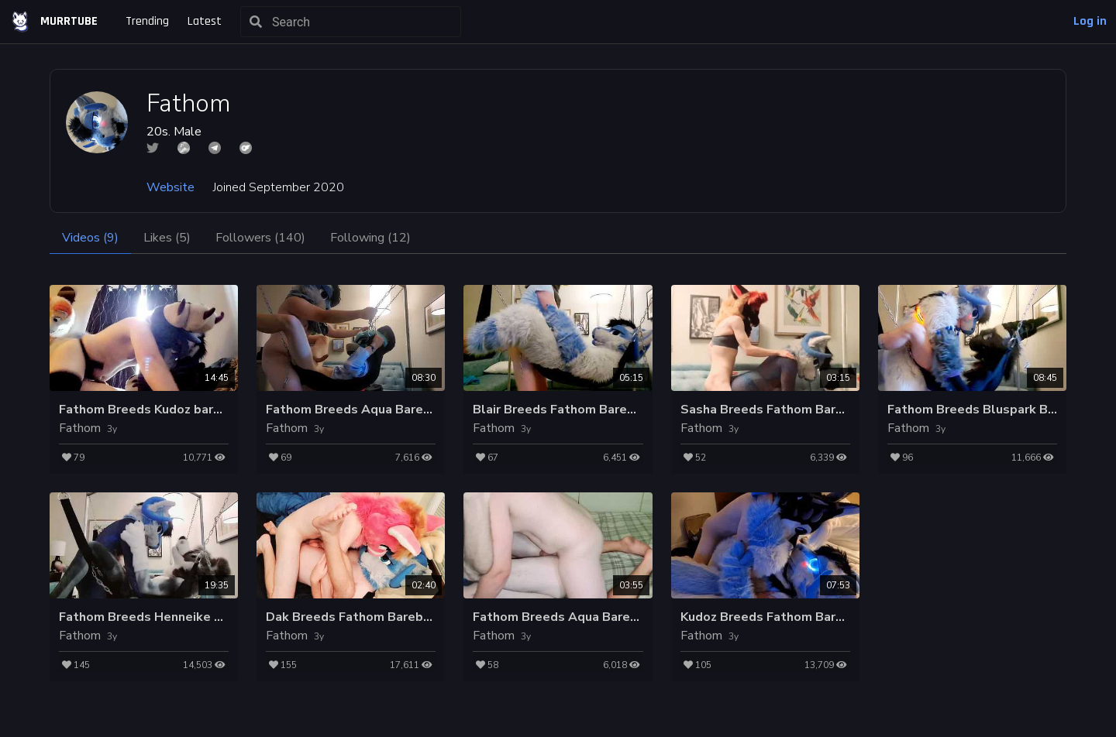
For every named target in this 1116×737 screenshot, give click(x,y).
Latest (205, 21)
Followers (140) (260, 237)
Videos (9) (90, 237)
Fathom (80, 428)
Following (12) (370, 237)
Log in (1090, 21)
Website (170, 187)
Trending (147, 21)
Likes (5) (167, 237)
